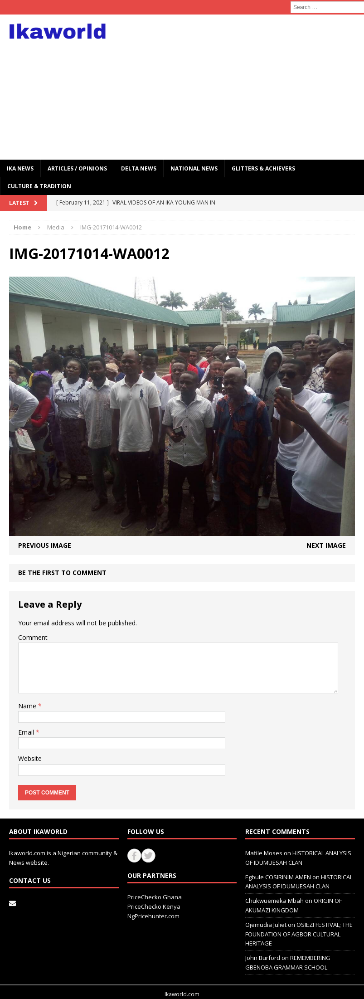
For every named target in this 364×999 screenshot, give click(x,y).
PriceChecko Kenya (153, 906)
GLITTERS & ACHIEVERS (263, 168)
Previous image (44, 545)
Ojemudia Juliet (265, 925)
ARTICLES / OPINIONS (77, 168)
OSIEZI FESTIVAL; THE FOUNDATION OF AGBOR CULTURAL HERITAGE (299, 934)
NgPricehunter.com (153, 916)
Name (28, 706)
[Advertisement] (246, 87)
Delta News (138, 168)
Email (27, 732)
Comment (33, 637)
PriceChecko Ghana (154, 897)
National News (194, 168)
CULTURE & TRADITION (39, 186)
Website (30, 758)
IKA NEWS (20, 168)
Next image (326, 545)
